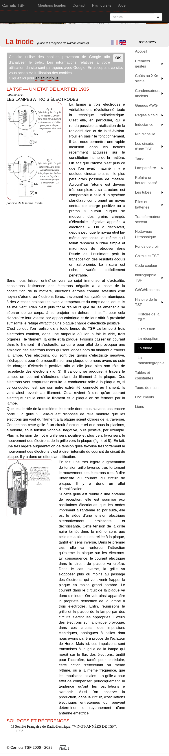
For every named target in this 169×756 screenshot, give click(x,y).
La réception (148, 339)
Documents (144, 397)
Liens (139, 407)
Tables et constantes (144, 375)
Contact (78, 5)
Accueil (141, 51)
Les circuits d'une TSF (144, 146)
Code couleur (146, 266)
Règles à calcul (147, 115)
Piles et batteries (142, 204)
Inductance (144, 125)
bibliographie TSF (145, 277)
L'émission (146, 329)
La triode (145, 348)
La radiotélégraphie (151, 360)
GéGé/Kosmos (147, 290)
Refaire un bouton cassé (146, 180)
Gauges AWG (146, 105)
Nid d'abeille (145, 134)
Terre (139, 158)
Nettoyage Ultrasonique (145, 234)
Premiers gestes (142, 63)
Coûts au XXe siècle (146, 78)
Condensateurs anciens (147, 93)
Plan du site (102, 5)
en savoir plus (47, 78)
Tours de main (147, 388)
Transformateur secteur (148, 219)
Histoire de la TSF (146, 302)
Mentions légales (52, 5)
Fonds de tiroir (147, 246)
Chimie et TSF (147, 256)
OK (118, 58)
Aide (122, 5)
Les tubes (143, 192)
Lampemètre (145, 168)
